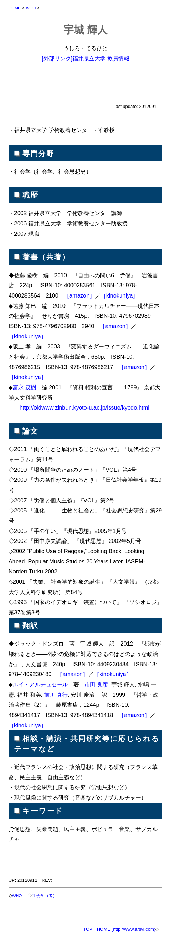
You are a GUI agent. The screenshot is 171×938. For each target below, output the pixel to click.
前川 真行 (56, 695)
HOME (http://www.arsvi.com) (126, 929)
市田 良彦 (96, 684)
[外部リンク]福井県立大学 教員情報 (85, 58)
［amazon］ (79, 295)
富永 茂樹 (25, 387)
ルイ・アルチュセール (40, 684)
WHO (31, 7)
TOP (87, 929)
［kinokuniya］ (120, 295)
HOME (15, 7)
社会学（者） (44, 895)
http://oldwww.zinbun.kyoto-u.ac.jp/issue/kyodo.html (84, 407)
